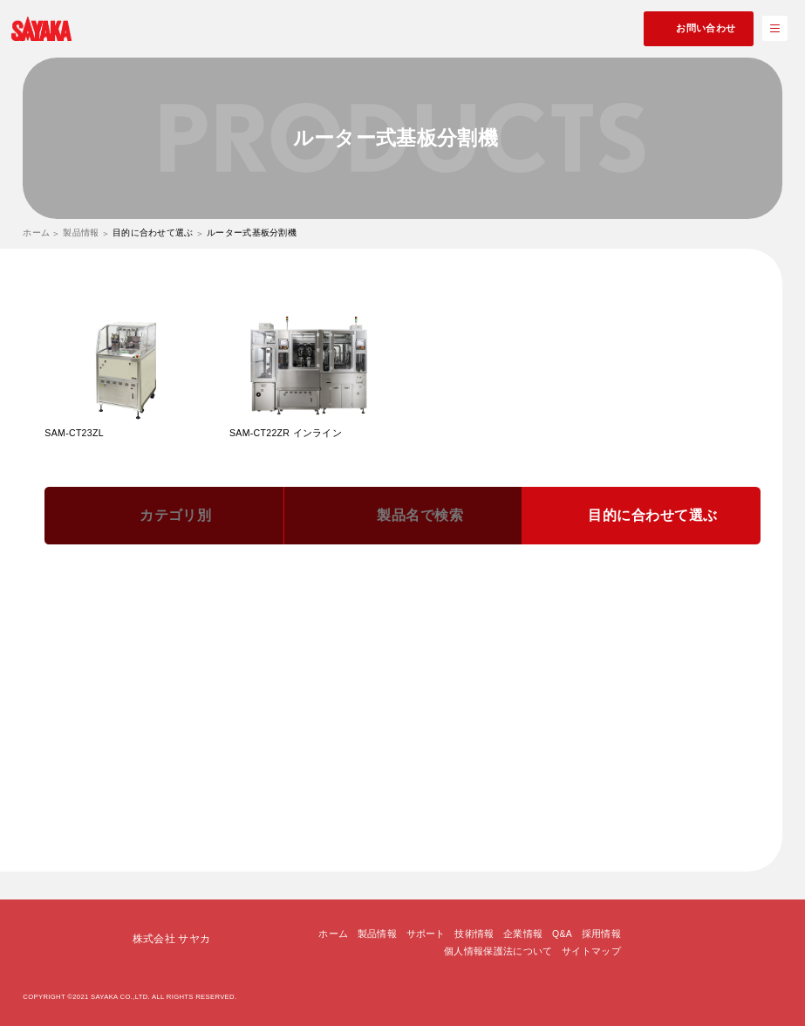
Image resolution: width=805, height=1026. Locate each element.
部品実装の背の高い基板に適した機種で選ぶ (614, 690)
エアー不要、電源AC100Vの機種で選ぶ (164, 793)
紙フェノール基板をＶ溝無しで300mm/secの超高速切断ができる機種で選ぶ (245, 715)
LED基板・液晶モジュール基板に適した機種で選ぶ (380, 690)
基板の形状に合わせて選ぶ (530, 768)
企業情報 (522, 929)
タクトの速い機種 (198, 768)
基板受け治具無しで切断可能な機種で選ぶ (354, 768)
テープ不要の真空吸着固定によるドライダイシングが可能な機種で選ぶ (234, 741)
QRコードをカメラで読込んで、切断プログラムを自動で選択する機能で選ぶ (247, 638)
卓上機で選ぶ (106, 768)
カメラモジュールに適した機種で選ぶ (160, 690)
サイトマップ (591, 945)
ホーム (36, 232)
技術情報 (474, 929)
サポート (426, 929)
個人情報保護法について (498, 945)
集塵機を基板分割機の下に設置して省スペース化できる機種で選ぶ (563, 741)
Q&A (562, 929)
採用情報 (601, 929)
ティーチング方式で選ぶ (469, 793)
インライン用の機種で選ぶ (332, 793)
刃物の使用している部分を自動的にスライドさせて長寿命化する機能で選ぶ (245, 664)
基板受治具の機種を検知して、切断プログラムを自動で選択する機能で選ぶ (245, 612)
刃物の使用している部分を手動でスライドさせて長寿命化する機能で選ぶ (239, 586)
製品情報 (81, 232)
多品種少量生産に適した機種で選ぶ (514, 664)
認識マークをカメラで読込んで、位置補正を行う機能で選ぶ (573, 638)
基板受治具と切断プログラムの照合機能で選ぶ (528, 586)
